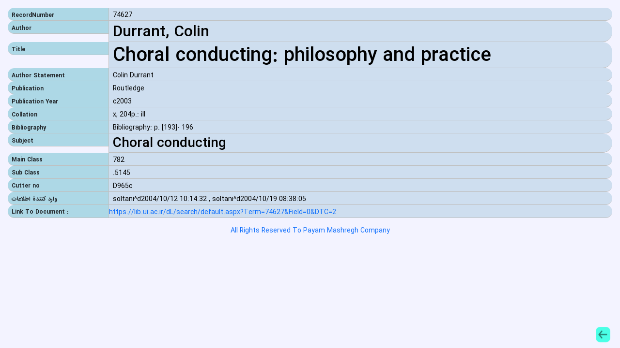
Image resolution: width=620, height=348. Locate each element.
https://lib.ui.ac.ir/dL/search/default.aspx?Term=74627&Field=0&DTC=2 (222, 212)
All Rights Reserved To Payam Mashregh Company (310, 230)
